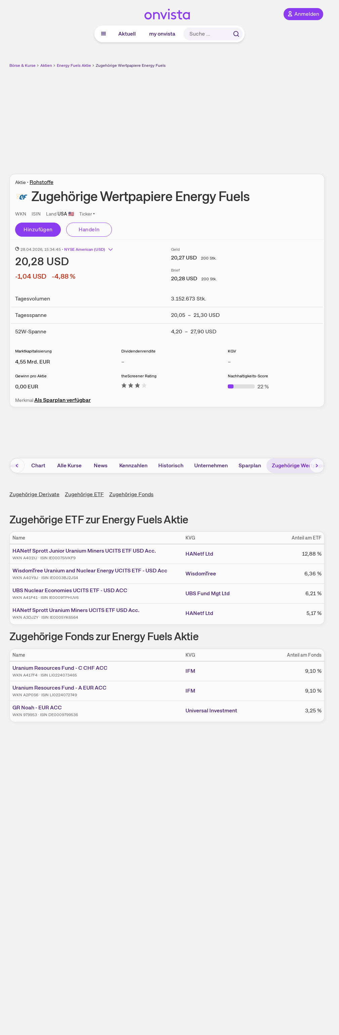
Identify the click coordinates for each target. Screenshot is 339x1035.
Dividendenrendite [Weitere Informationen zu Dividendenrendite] (138, 351)
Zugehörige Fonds (131, 494)
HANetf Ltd (199, 553)
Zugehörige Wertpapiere (302, 465)
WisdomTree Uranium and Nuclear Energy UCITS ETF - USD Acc (89, 570)
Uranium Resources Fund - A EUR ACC (59, 687)
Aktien (46, 65)
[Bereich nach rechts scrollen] (316, 465)
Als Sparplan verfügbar (62, 400)
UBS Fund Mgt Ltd (207, 593)
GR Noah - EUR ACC (37, 707)
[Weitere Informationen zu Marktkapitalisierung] (32, 361)
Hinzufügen (38, 229)
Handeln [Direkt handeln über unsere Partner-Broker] (89, 229)
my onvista (162, 33)
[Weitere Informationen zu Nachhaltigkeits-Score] (248, 386)
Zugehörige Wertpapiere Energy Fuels (131, 65)
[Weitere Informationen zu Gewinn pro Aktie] (26, 386)
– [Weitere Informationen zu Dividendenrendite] (122, 361)
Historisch (170, 465)
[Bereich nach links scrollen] (17, 465)
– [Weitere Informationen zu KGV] (229, 361)
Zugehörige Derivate (34, 494)
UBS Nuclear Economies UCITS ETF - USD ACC (69, 590)
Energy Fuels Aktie (74, 65)
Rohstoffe (41, 182)
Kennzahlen (133, 465)
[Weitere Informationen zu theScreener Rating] (134, 386)
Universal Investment (211, 710)
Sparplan (250, 465)
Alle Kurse (69, 465)
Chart (38, 465)
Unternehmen (211, 465)
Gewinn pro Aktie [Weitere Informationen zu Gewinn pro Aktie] (31, 376)
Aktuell (127, 33)
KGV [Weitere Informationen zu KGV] (232, 351)
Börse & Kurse (22, 65)
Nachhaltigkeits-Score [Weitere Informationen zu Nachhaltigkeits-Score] (248, 376)
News (101, 465)
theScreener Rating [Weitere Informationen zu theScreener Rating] (139, 376)
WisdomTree (200, 573)
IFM (190, 670)
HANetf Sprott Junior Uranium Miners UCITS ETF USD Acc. (84, 550)
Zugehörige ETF (84, 494)
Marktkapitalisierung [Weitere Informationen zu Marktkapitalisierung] (33, 351)
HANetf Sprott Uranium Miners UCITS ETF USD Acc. (75, 610)
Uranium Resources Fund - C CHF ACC (60, 667)
